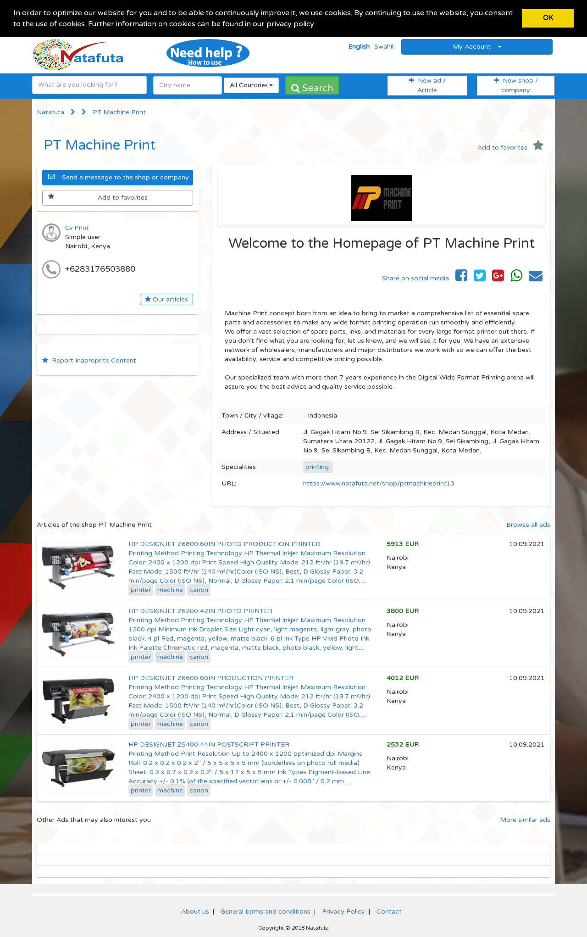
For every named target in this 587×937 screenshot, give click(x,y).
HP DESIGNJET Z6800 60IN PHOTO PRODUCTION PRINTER (224, 543)
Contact (389, 911)
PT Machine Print (119, 111)
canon (198, 589)
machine (170, 589)
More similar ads (525, 819)
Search (312, 87)
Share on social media (415, 277)
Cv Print (77, 227)
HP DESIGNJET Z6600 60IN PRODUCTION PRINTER (211, 677)
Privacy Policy (343, 911)
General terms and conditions (265, 911)
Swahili (384, 46)
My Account (477, 46)
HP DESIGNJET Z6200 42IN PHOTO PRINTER (200, 610)
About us (195, 911)
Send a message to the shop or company (118, 176)
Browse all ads (528, 524)
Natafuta (50, 111)
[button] (317, 24)
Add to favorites (510, 147)
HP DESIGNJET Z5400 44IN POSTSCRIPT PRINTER (208, 744)
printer (141, 589)
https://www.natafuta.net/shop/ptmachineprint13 (379, 482)
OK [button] (548, 18)
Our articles (166, 298)
